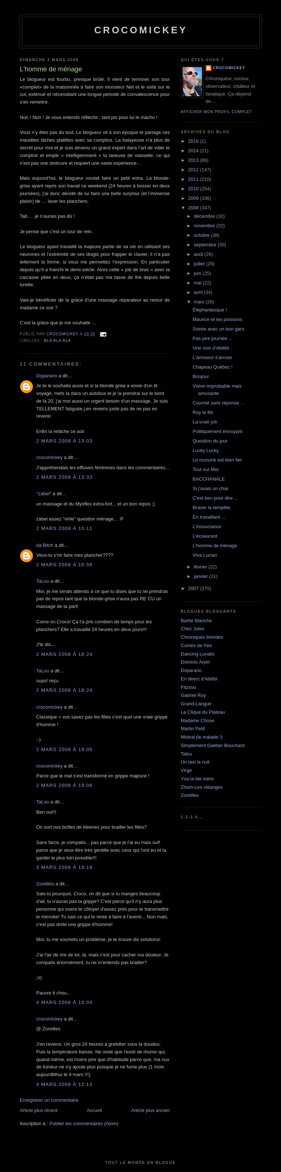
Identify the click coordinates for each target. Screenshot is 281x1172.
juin (198, 273)
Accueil (94, 1110)
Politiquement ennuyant (217, 431)
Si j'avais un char (210, 488)
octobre (202, 235)
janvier (201, 576)
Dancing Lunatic (198, 654)
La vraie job (204, 422)
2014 (194, 150)
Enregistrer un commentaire (49, 1100)
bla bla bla (57, 341)
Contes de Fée (196, 645)
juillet (200, 263)
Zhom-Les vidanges (201, 787)
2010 (194, 188)
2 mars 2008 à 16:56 (64, 564)
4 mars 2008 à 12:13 (64, 1084)
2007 (194, 588)
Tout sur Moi (205, 469)
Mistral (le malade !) (201, 737)
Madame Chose (197, 720)
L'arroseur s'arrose (212, 357)
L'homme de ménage (214, 545)
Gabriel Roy (193, 695)
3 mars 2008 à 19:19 (64, 867)
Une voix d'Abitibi (210, 348)
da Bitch (44, 545)
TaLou (42, 581)
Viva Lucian (204, 555)
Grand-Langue (196, 703)
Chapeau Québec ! (212, 367)
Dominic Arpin (195, 662)
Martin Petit (193, 728)
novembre (205, 225)
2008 (194, 207)
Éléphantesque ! (209, 310)
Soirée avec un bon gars (218, 329)
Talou (186, 754)
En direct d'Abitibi (199, 679)
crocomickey (140, 30)
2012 (194, 169)
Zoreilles (45, 884)
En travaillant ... (208, 517)
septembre (206, 244)
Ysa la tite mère (197, 778)
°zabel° (43, 493)
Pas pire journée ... (212, 338)
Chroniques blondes (202, 637)
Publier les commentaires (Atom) (84, 1123)
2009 (194, 198)
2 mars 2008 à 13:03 (64, 441)
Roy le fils (202, 412)
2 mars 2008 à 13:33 (64, 477)
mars (200, 302)
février (201, 567)
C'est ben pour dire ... (215, 498)
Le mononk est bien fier (217, 460)
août (199, 254)
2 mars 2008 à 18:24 (64, 654)
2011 (194, 179)
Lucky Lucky (205, 450)
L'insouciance (206, 526)
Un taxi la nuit (195, 762)
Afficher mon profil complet (216, 112)
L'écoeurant (204, 536)
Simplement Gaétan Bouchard (212, 745)
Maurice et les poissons (217, 319)
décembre (205, 216)
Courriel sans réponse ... (218, 403)
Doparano (46, 375)
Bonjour (200, 376)
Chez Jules (192, 628)
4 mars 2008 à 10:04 (64, 1002)
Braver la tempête (211, 507)
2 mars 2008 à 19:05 (64, 749)
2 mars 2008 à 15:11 (64, 528)
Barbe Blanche (196, 620)
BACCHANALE (208, 479)
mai (198, 282)
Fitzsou (188, 687)
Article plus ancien (150, 1110)
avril (199, 292)
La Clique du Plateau (203, 712)
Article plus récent (38, 1110)
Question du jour (209, 441)
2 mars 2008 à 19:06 (64, 785)
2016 (194, 141)
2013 (194, 160)
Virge (186, 770)
